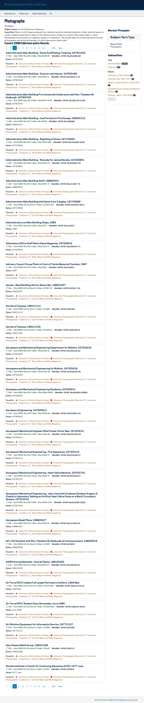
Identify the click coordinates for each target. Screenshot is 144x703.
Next (61, 48)
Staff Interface (101, 700)
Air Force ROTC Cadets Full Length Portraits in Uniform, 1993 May (42, 582)
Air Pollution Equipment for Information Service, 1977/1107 (39, 624)
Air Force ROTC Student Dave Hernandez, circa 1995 (35, 603)
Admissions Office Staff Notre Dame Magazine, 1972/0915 (39, 243)
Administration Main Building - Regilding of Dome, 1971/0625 (40, 138)
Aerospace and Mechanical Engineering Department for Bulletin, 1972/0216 (48, 347)
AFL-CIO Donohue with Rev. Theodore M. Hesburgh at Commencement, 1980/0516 (51, 540)
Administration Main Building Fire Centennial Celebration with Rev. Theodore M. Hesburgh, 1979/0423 (50, 96)
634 (54, 48)
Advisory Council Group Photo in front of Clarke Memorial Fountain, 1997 (46, 264)
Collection (112, 67)
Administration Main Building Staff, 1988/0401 (32, 180)
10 (43, 48)
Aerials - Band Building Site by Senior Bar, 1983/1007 (36, 284)
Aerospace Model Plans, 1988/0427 (26, 520)
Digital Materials (39, 13)
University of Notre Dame (119, 75)
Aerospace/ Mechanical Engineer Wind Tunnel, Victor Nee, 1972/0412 (45, 430)
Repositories (9, 13)
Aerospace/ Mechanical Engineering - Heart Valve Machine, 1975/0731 (45, 472)
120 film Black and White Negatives (47, 215)
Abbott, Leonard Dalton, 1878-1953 (124, 82)
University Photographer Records (67, 63)
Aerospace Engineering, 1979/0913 (26, 410)
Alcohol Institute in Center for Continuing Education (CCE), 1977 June (44, 665)
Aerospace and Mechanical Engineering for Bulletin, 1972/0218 (41, 368)
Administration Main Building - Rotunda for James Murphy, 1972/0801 (45, 159)
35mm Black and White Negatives (46, 66)
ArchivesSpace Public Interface (25, 4)
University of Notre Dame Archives (33, 63)
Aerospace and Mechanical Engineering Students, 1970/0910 (40, 389)
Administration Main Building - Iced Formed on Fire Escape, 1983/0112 (45, 118)
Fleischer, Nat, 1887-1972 (120, 79)
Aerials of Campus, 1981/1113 (23, 305)
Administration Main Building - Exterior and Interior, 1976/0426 (41, 73)
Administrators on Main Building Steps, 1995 (31, 222)
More (112, 99)
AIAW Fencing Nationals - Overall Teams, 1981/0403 (35, 561)
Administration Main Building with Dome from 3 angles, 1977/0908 (43, 201)
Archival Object (115, 63)
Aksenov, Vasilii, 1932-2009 (120, 95)
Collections (24, 13)
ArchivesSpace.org (122, 700)
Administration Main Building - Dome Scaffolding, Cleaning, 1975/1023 (45, 52)
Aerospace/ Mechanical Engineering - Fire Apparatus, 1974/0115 (42, 451)
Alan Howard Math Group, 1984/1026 (27, 645)
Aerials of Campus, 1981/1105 (23, 326)
